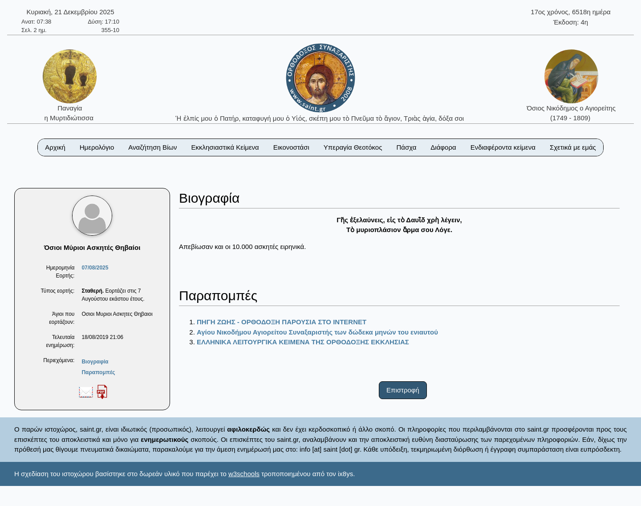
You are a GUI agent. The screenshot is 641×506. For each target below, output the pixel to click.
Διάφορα (443, 147)
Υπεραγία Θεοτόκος (353, 147)
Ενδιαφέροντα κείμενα (503, 147)
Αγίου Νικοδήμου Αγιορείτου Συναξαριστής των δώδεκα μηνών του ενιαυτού (317, 332)
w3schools (244, 473)
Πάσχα (406, 147)
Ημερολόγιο (97, 147)
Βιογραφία (94, 362)
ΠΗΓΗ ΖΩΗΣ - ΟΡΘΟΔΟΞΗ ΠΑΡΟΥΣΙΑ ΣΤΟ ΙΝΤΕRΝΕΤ (281, 322)
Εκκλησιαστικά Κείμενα (225, 147)
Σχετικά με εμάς (573, 147)
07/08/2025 (94, 268)
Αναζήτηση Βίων (152, 147)
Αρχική (55, 147)
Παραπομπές (98, 372)
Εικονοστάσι (291, 147)
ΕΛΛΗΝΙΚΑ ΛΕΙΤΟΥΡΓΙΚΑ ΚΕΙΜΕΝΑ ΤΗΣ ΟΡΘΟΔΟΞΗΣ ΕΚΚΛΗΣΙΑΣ (303, 342)
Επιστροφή (402, 390)
